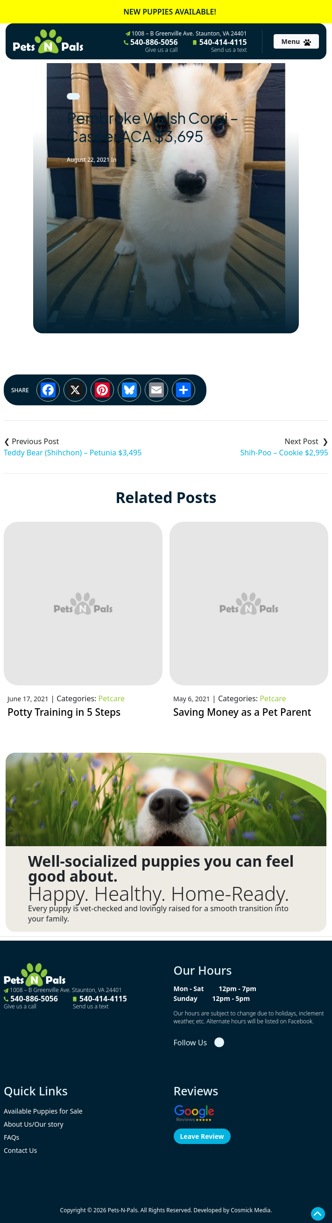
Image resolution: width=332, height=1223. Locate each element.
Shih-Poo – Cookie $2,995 (284, 452)
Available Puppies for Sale (43, 1111)
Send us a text (229, 50)
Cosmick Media (250, 1210)
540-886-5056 (151, 45)
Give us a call (161, 50)
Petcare (112, 698)
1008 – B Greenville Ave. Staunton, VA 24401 (186, 33)
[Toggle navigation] (296, 41)
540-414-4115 (220, 45)
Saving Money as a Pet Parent (242, 712)
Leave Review (202, 1136)
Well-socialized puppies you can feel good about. (161, 869)
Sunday (186, 998)
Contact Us (20, 1150)
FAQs (11, 1137)
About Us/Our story (34, 1124)
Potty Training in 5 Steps (63, 712)
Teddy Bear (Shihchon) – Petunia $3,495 (72, 452)
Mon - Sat (189, 988)
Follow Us (190, 1042)
